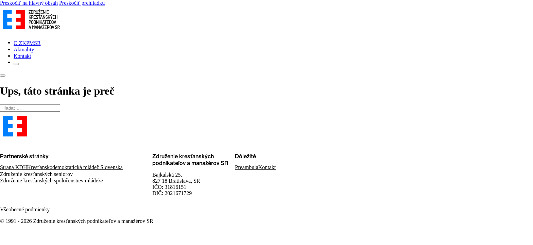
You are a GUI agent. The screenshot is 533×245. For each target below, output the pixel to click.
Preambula (246, 167)
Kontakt (22, 56)
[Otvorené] (16, 64)
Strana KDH (13, 167)
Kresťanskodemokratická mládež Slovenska (75, 167)
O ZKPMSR (27, 43)
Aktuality (24, 49)
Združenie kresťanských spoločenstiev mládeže (51, 180)
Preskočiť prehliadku (82, 3)
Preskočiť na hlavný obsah (29, 3)
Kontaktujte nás (17, 145)
